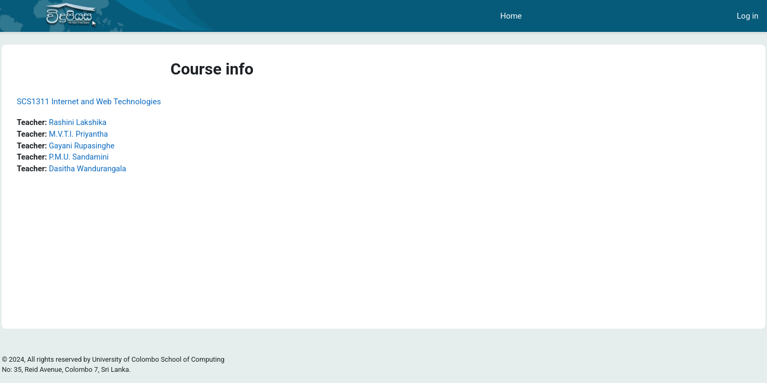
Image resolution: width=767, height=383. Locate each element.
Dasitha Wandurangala (114, 171)
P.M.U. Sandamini (105, 159)
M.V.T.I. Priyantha (104, 135)
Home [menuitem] (510, 16)
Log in (747, 16)
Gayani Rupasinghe (108, 147)
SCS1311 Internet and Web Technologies (112, 101)
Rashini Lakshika (104, 123)
